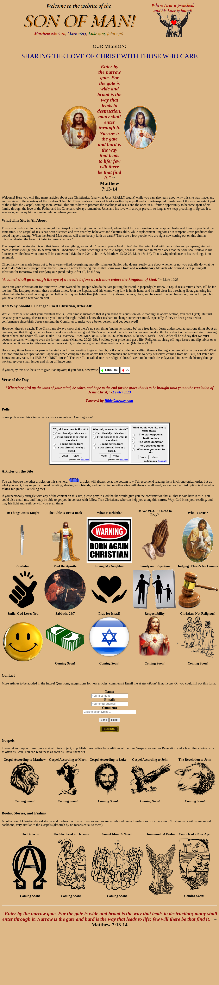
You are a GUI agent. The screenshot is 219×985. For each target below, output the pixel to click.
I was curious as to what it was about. (72, 438)
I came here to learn (71, 443)
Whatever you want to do (151, 451)
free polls (85, 460)
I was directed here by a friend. (71, 449)
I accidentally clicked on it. (71, 433)
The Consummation (150, 441)
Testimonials (151, 438)
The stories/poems (151, 434)
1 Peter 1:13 (121, 392)
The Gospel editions (151, 445)
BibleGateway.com (119, 401)
